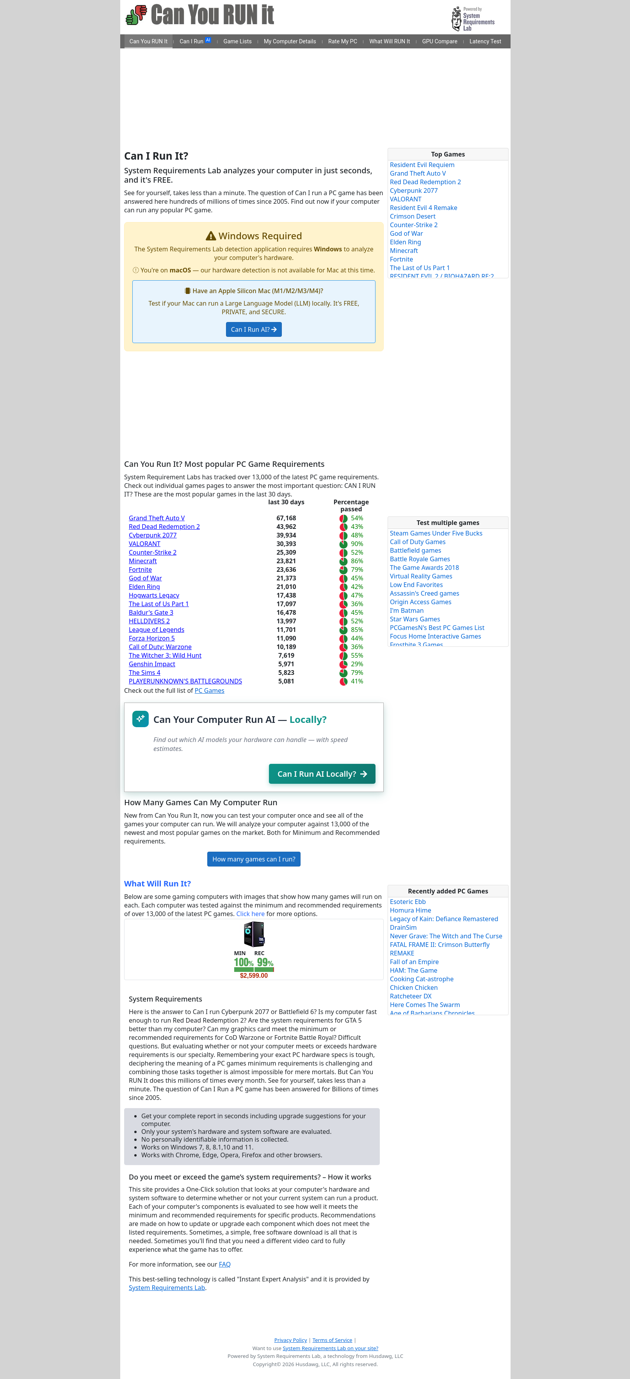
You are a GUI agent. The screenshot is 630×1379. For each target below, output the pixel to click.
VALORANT (144, 543)
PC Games (209, 690)
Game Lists (238, 41)
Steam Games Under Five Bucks (436, 533)
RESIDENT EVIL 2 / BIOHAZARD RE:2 (442, 276)
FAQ (225, 1264)
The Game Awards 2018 (424, 567)
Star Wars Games (415, 619)
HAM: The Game (414, 970)
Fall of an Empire (414, 961)
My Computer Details (290, 41)
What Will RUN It (389, 41)
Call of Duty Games (418, 541)
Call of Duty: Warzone (160, 646)
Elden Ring (144, 586)
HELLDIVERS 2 (149, 621)
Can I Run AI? (254, 329)
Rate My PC (342, 41)
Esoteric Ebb (408, 901)
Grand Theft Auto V (157, 518)
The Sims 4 (144, 672)
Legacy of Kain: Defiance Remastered (444, 919)
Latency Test (485, 41)
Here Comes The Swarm (425, 1004)
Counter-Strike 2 (152, 552)
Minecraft (143, 561)
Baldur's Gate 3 (151, 612)
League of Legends (156, 629)
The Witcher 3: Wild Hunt (165, 655)
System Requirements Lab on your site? (330, 1348)
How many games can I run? (253, 859)
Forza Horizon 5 (152, 638)
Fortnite (140, 569)
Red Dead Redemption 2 (164, 526)
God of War (145, 578)
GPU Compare (439, 41)
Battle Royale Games (420, 559)
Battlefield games (415, 550)
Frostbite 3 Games (416, 645)
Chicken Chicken (414, 987)
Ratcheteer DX (411, 996)
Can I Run (195, 41)
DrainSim (403, 927)
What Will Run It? (157, 883)
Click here (250, 913)
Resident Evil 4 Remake (423, 207)
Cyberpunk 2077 (153, 535)
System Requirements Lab (167, 1287)
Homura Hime (410, 910)
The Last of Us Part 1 (159, 604)
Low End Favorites (416, 584)
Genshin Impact (152, 664)
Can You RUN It (148, 41)
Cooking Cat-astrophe (422, 979)
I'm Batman (407, 610)
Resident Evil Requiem (422, 164)
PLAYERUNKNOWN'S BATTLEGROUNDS (185, 681)
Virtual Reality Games (421, 576)
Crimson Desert (413, 216)
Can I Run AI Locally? (322, 774)
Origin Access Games (421, 602)
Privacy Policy (290, 1339)
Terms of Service (332, 1339)
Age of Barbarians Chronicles (432, 1013)
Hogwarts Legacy (154, 595)
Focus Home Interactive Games (435, 636)
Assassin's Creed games (424, 593)
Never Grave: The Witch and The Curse (446, 936)
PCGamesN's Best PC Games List (437, 627)
